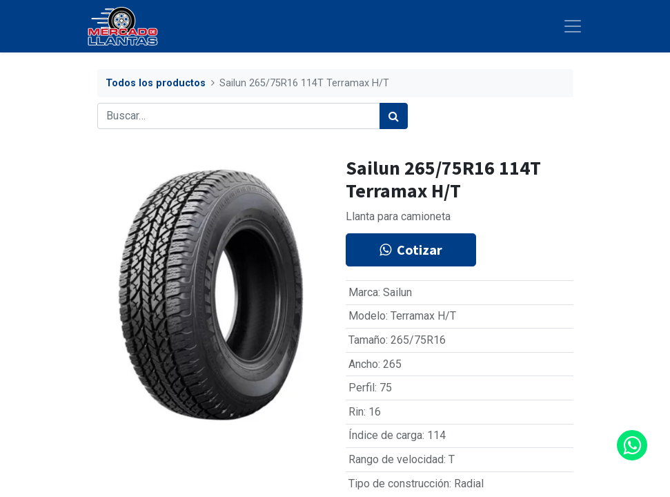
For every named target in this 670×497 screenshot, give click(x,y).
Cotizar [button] (411, 249)
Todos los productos (156, 83)
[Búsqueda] (394, 116)
